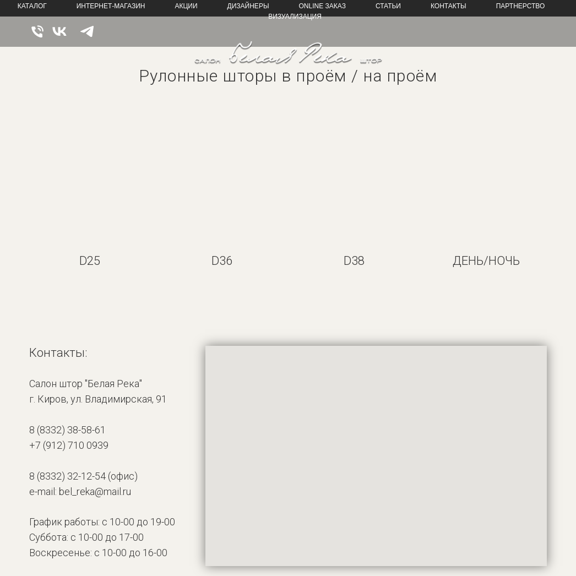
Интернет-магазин (111, 6)
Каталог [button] (32, 6)
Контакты (448, 6)
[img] (288, 58)
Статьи (388, 6)
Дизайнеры (248, 6)
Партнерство (520, 6)
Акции (186, 6)
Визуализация (295, 16)
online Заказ (322, 6)
